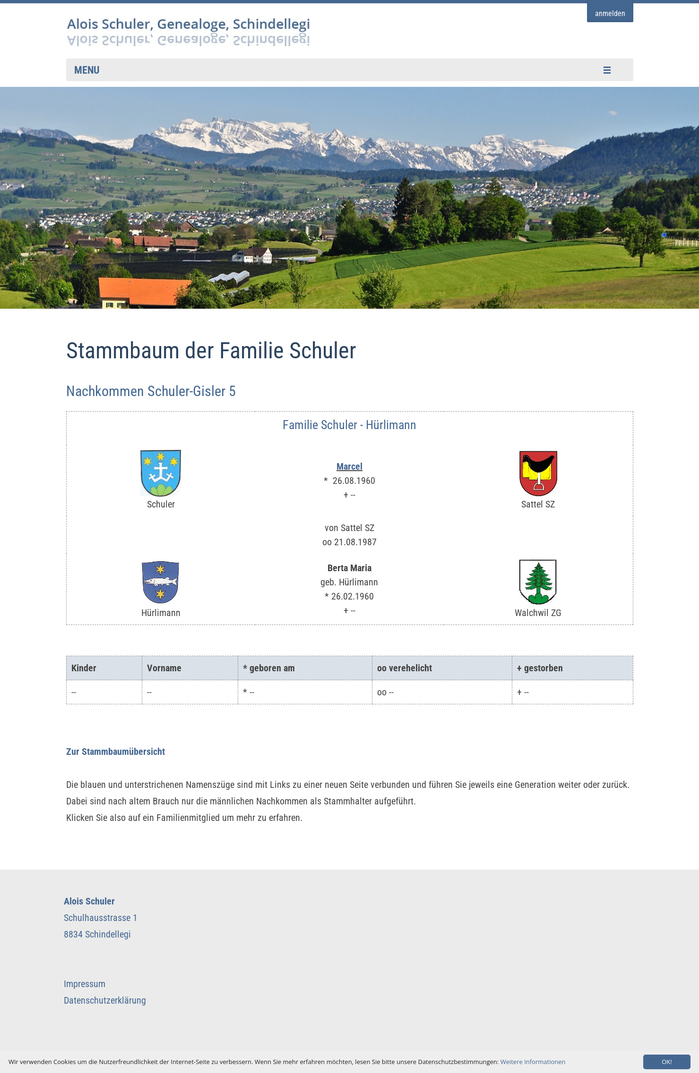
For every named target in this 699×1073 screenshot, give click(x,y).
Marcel (349, 466)
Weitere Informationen (533, 1061)
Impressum (84, 983)
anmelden (610, 13)
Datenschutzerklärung (105, 1000)
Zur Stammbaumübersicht (115, 751)
